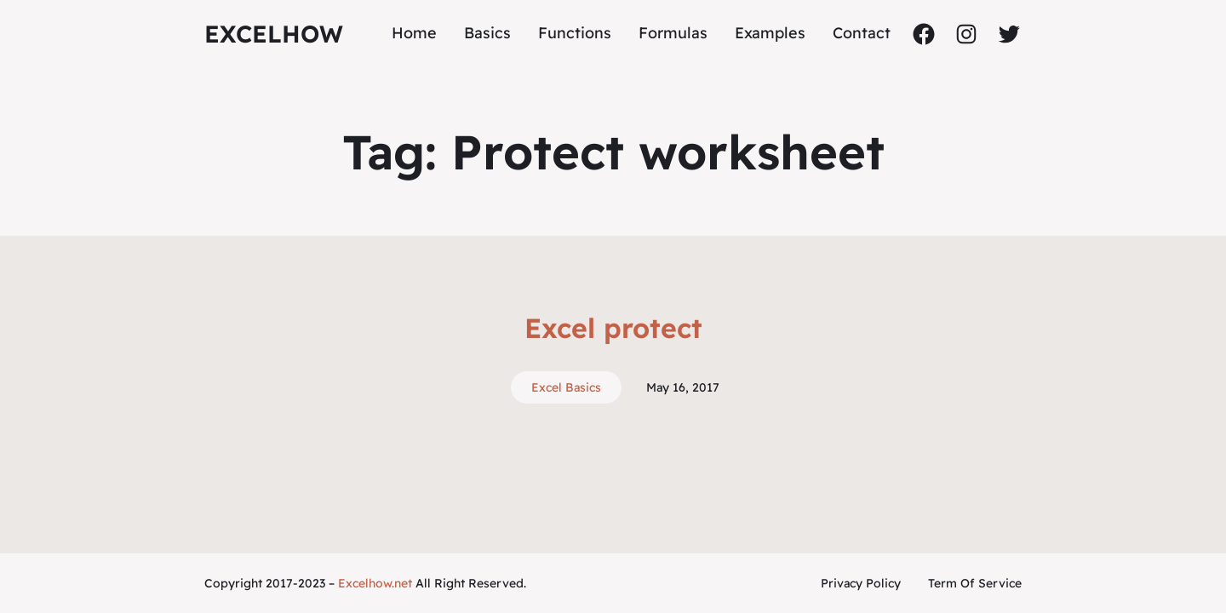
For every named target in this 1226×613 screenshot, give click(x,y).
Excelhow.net (375, 583)
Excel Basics (566, 387)
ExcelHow (273, 34)
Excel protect (613, 328)
